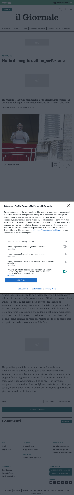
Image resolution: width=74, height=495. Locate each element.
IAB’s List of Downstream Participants (46, 230)
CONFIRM (21, 280)
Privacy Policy (50, 289)
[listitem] (37, 241)
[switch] (65, 246)
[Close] (69, 206)
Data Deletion (23, 289)
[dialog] (37, 247)
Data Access (37, 289)
